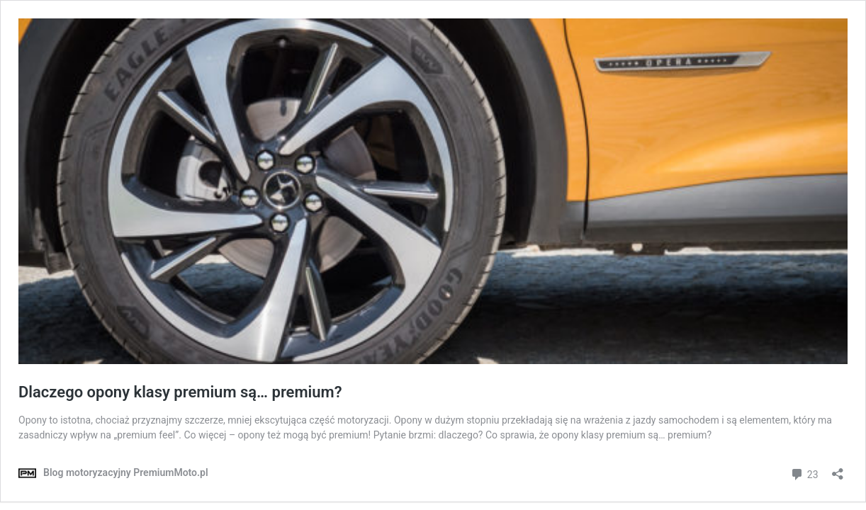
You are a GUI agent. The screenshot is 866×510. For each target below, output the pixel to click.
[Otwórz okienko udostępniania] (838, 469)
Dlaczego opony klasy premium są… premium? (180, 392)
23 (804, 473)
